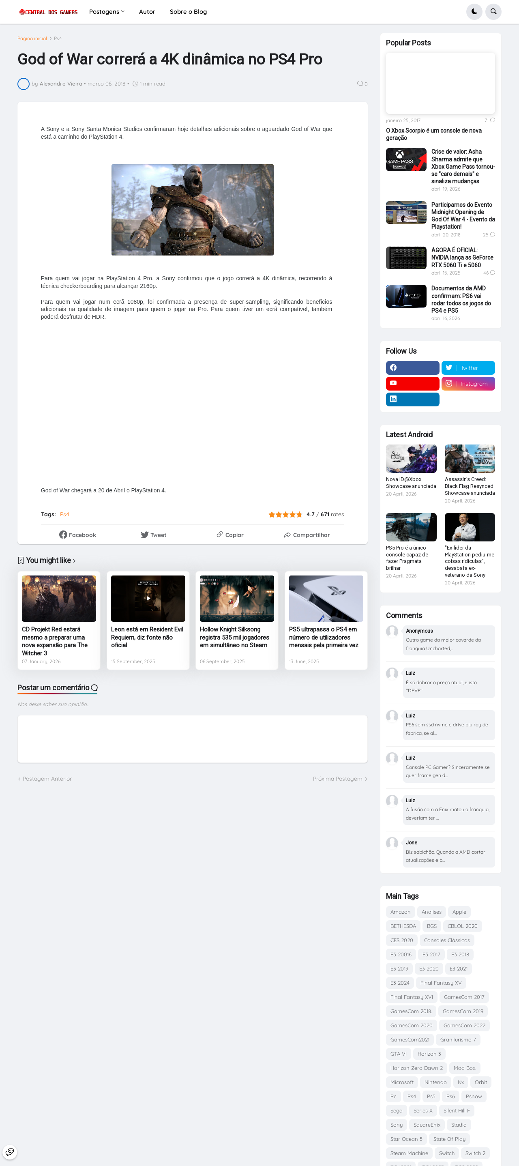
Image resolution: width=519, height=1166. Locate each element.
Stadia (459, 1124)
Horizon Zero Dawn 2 (416, 1068)
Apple (459, 911)
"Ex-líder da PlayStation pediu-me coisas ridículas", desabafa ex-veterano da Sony (469, 561)
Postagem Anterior (47, 778)
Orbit (481, 1082)
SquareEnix (427, 1124)
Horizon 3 (429, 1053)
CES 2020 (401, 940)
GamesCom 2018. (411, 1011)
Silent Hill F (457, 1110)
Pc (393, 1096)
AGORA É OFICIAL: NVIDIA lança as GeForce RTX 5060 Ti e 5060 (462, 257)
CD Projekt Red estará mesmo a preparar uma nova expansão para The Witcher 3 (55, 641)
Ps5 (431, 1096)
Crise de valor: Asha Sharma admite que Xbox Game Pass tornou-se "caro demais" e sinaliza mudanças (463, 166)
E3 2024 (400, 982)
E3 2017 (431, 954)
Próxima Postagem (337, 778)
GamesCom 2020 (411, 1025)
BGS (432, 926)
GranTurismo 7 (458, 1039)
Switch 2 (475, 1153)
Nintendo (436, 1082)
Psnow (474, 1096)
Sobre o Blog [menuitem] (188, 11)
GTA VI (398, 1053)
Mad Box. (465, 1068)
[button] (474, 12)
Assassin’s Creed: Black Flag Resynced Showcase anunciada (470, 486)
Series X (423, 1110)
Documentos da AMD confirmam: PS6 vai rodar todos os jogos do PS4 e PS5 (461, 299)
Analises (432, 911)
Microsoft (402, 1082)
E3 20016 (401, 954)
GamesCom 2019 (463, 1011)
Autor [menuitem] (147, 11)
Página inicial (32, 38)
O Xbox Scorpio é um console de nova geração (434, 134)
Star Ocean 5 (406, 1139)
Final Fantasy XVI (411, 997)
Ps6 (450, 1096)
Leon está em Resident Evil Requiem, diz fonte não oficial (147, 637)
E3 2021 (459, 968)
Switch (447, 1153)
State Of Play (449, 1139)
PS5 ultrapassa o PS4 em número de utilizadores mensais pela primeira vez (323, 637)
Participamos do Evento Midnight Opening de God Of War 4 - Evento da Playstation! (463, 216)
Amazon (400, 911)
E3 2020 (429, 968)
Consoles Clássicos (447, 940)
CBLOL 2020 (463, 926)
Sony (396, 1124)
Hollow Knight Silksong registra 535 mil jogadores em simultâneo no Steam (234, 637)
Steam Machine (409, 1153)
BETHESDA (403, 926)
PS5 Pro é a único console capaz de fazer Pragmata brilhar (407, 558)
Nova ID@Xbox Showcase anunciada (411, 482)
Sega (396, 1110)
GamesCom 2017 (464, 997)
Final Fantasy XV (441, 982)
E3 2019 (399, 968)
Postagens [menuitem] (104, 11)
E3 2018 (460, 954)
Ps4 (58, 38)
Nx (461, 1082)
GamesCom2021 (409, 1039)
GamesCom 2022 (464, 1025)
